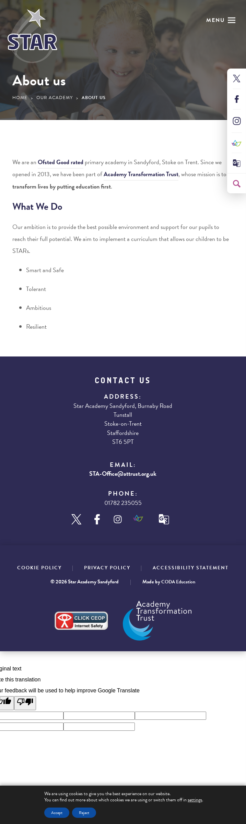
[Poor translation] (25, 703)
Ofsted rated (60, 162)
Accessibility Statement (191, 567)
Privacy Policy (107, 567)
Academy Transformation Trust (141, 174)
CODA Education (178, 581)
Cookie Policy (39, 567)
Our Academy (54, 97)
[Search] (237, 183)
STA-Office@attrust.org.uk (122, 473)
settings (195, 800)
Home (19, 97)
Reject (84, 813)
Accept (56, 813)
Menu (215, 20)
